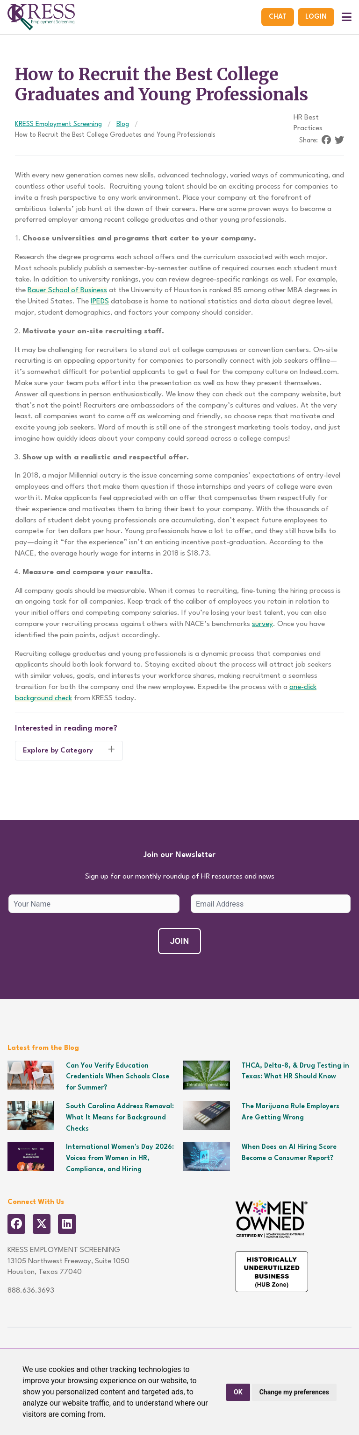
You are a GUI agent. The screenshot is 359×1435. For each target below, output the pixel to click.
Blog (122, 124)
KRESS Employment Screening (58, 124)
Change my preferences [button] (294, 1392)
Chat (278, 17)
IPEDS (100, 301)
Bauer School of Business (67, 290)
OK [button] (238, 1392)
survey (262, 624)
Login (316, 17)
